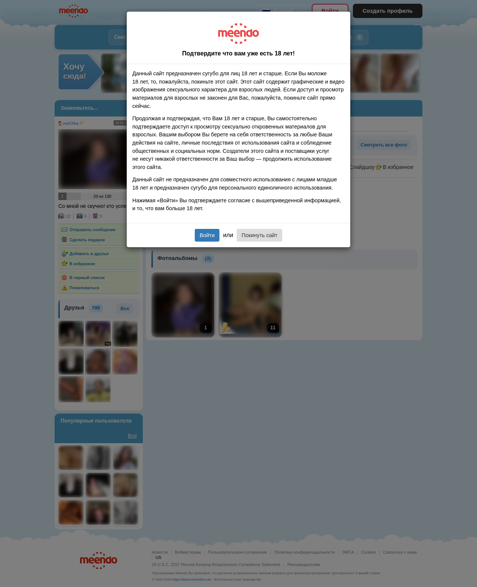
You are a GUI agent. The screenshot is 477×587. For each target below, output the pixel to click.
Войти (207, 235)
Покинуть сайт (259, 235)
